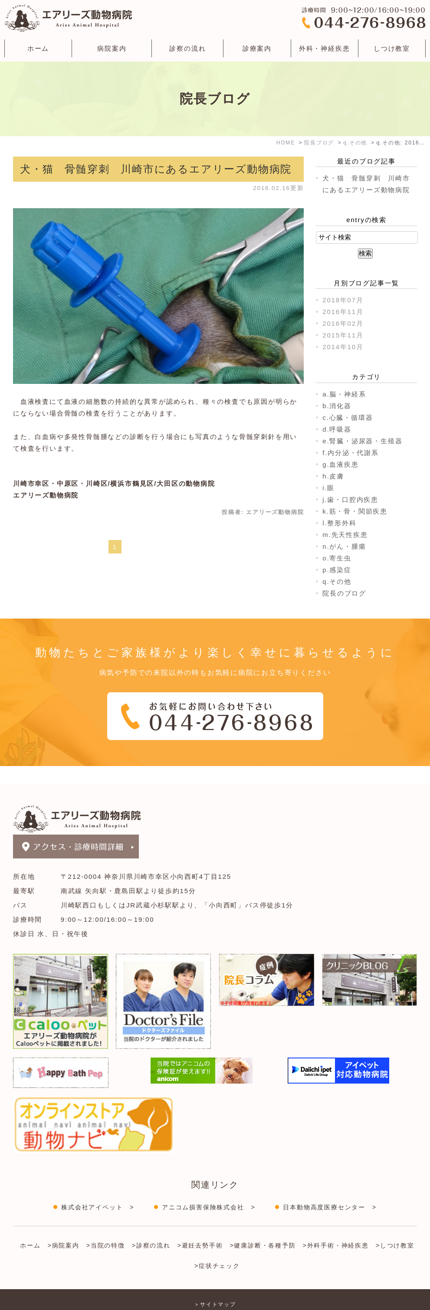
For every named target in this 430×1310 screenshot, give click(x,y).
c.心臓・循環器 (347, 417)
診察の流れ (187, 48)
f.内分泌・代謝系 (350, 452)
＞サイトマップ (215, 1287)
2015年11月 (342, 335)
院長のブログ (344, 593)
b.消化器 (336, 405)
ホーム (38, 48)
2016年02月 (342, 323)
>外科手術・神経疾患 (336, 1228)
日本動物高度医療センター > (329, 1189)
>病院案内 (63, 1228)
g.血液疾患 (340, 464)
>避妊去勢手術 (200, 1228)
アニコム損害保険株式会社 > (208, 1189)
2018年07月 (342, 300)
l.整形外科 (339, 523)
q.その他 (336, 581)
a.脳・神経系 (344, 394)
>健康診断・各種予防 (262, 1228)
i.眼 (328, 487)
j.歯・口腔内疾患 (350, 499)
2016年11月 (342, 311)
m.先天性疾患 (345, 534)
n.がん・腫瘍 (344, 546)
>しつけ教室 (395, 1228)
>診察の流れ (151, 1228)
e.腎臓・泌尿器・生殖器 (362, 441)
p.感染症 (336, 569)
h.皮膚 (333, 476)
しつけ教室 (392, 48)
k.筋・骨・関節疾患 (354, 511)
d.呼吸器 (336, 429)
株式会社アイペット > (97, 1189)
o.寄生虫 (336, 558)
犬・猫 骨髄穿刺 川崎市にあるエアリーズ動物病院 (156, 169)
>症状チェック (217, 1248)
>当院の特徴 (105, 1228)
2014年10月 (342, 346)
